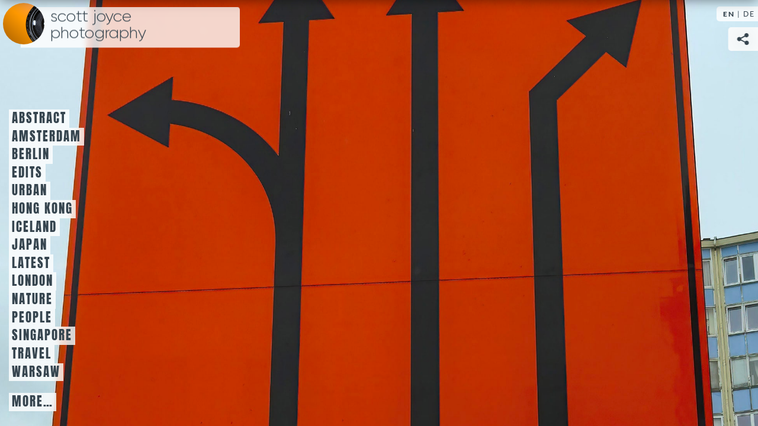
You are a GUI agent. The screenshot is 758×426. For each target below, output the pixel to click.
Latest (31, 263)
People (32, 318)
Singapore (42, 335)
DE (749, 14)
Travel (32, 354)
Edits (27, 173)
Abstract (39, 118)
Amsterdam (46, 137)
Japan (29, 245)
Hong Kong (42, 209)
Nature (32, 299)
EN (729, 14)
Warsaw (36, 372)
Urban (29, 190)
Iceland (34, 227)
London (32, 281)
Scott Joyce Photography (98, 24)
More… (32, 402)
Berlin (31, 154)
